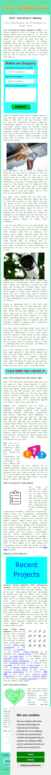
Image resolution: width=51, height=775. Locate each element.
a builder (8, 665)
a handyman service (17, 663)
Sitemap (5, 755)
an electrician (16, 656)
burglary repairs (40, 676)
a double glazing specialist (24, 667)
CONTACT (37, 14)
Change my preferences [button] (30, 765)
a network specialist (28, 679)
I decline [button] (30, 760)
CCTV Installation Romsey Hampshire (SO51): (23, 30)
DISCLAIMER (44, 14)
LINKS (25, 14)
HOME (21, 14)
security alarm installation (17, 661)
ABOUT (31, 14)
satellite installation (14, 672)
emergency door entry (14, 658)
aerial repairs (24, 654)
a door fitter (21, 670)
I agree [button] (30, 754)
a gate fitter (33, 665)
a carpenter (19, 649)
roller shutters (30, 652)
